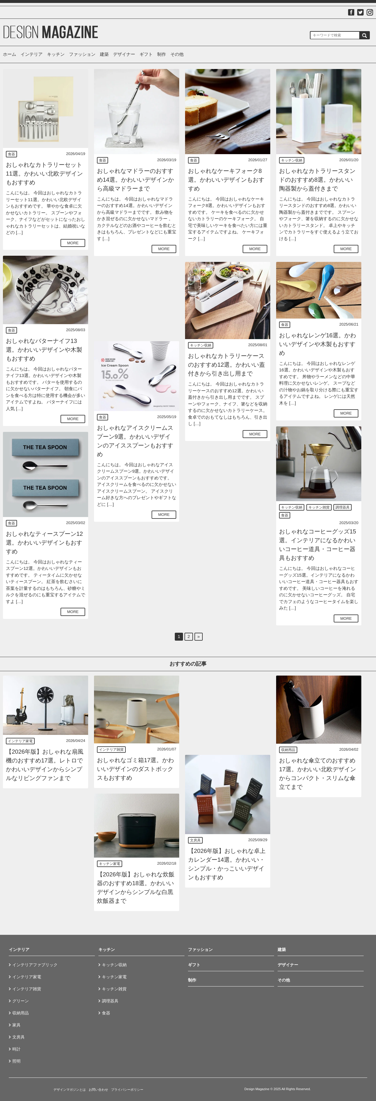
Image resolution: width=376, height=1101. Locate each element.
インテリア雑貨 (111, 750)
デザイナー (124, 54)
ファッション (82, 54)
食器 (11, 154)
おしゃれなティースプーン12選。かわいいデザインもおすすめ (44, 543)
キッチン (56, 54)
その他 (177, 54)
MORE (73, 243)
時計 (16, 1049)
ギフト (146, 54)
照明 (16, 1061)
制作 (161, 54)
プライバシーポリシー (127, 1089)
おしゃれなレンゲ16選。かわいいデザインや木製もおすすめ (317, 344)
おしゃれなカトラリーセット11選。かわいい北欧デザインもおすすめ (44, 173)
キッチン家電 (109, 864)
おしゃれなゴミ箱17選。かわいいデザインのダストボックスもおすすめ (135, 769)
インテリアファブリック (35, 964)
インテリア (32, 54)
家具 (16, 1025)
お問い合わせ (98, 1089)
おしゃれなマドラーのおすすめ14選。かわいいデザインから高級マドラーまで (135, 180)
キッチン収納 (291, 160)
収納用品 (288, 750)
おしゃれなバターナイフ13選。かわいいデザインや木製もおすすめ (44, 350)
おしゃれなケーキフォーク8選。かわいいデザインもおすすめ (226, 180)
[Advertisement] (136, 298)
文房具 (195, 840)
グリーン (20, 1001)
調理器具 (342, 507)
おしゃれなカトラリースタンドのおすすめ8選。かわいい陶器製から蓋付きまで (317, 180)
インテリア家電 (20, 741)
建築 (104, 54)
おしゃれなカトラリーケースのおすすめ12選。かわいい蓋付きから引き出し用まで (226, 365)
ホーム (9, 54)
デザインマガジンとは (69, 1089)
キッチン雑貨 (319, 507)
